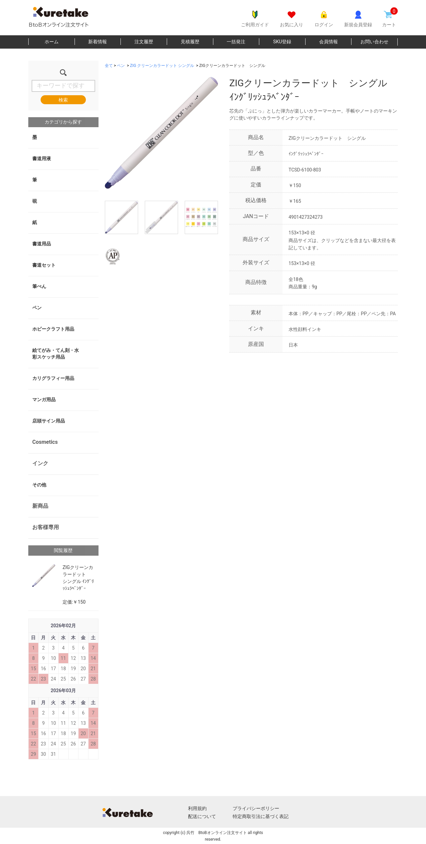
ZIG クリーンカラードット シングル (162, 65)
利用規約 (197, 808)
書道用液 (41, 158)
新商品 (40, 506)
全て (109, 65)
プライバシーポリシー (256, 808)
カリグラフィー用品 (53, 378)
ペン (37, 307)
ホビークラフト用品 (53, 329)
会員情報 (328, 41)
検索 (63, 100)
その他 (39, 484)
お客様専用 (45, 527)
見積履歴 (190, 41)
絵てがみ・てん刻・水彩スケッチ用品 (55, 354)
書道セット (44, 265)
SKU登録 (282, 41)
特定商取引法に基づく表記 (261, 816)
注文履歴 (143, 41)
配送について (202, 816)
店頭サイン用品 (48, 420)
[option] (161, 132)
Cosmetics (45, 442)
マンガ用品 (44, 399)
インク (40, 463)
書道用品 (41, 243)
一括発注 (236, 41)
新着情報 (97, 41)
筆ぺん (39, 286)
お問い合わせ (374, 41)
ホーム (52, 41)
